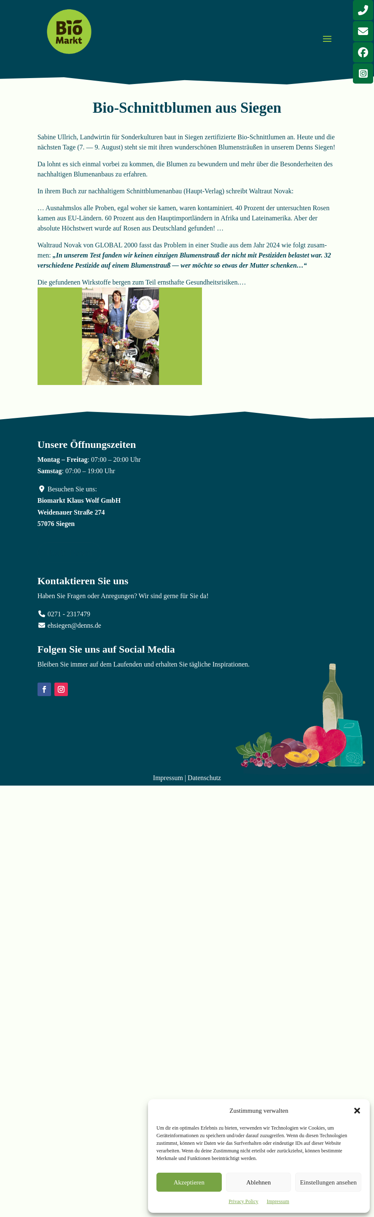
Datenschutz (204, 777)
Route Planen (69, 552)
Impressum (278, 1201)
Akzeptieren (189, 1182)
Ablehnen (258, 1182)
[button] (357, 1110)
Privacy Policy (243, 1201)
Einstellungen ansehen (328, 1182)
